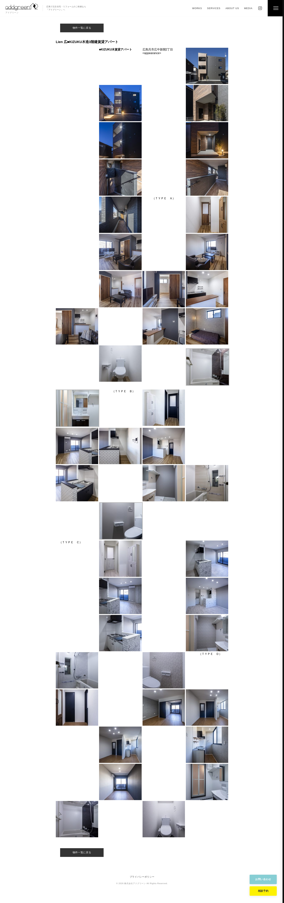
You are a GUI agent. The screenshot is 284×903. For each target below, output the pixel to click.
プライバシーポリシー (142, 876)
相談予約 (263, 890)
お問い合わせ (263, 879)
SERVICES (213, 8)
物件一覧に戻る (82, 27)
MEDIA (248, 8)
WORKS (197, 8)
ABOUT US (232, 8)
